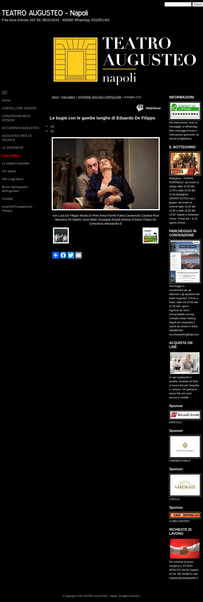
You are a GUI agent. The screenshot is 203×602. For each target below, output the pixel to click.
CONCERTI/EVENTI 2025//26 (16, 118)
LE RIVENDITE (13, 147)
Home (6, 100)
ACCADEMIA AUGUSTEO (20, 128)
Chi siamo (9, 171)
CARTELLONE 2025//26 (19, 108)
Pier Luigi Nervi (12, 179)
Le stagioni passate (15, 163)
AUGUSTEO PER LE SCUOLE (17, 137)
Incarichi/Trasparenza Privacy (17, 208)
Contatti (7, 198)
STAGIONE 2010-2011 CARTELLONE (99, 97)
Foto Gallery (11, 155)
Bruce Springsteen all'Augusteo (15, 189)
